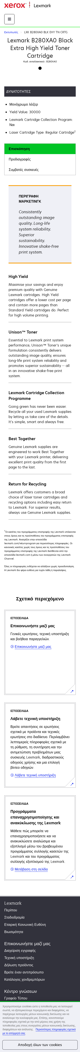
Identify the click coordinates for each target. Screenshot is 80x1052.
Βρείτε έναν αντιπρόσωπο (24, 972)
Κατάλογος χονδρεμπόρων (24, 979)
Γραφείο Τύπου (15, 998)
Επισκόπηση (19, 148)
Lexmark (13, 903)
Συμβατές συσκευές (24, 169)
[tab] (40, 149)
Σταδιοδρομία (14, 917)
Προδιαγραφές (20, 159)
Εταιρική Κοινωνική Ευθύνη (25, 924)
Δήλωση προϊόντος (18, 965)
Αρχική (55, 6)
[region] (40, 1026)
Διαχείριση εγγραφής (20, 950)
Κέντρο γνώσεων (20, 991)
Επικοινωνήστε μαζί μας (27, 943)
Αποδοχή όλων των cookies (40, 1044)
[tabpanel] (40, 352)
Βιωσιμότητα (13, 931)
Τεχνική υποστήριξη (19, 957)
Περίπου (10, 910)
